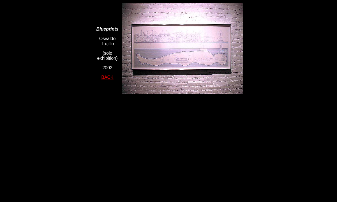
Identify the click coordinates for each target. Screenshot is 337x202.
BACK (107, 77)
